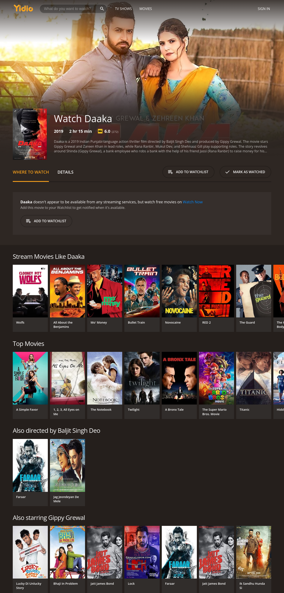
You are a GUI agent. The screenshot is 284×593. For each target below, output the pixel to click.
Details (65, 172)
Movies (145, 8)
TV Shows (123, 8)
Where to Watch (31, 172)
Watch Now (193, 201)
